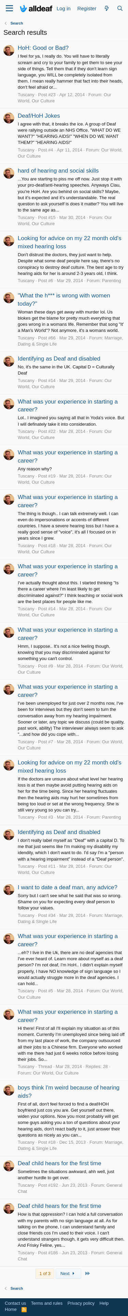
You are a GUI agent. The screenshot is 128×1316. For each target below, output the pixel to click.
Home (11, 1309)
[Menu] (9, 8)
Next (68, 1273)
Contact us (15, 1303)
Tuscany (26, 94)
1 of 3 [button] (45, 1273)
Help (104, 1303)
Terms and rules (46, 1303)
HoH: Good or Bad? (43, 48)
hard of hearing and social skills (58, 170)
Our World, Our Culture (56, 1073)
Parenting (111, 280)
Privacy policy (81, 1303)
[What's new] (106, 8)
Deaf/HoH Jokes (39, 116)
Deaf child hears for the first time (59, 1163)
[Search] (120, 8)
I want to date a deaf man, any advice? (67, 887)
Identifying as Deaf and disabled (59, 358)
